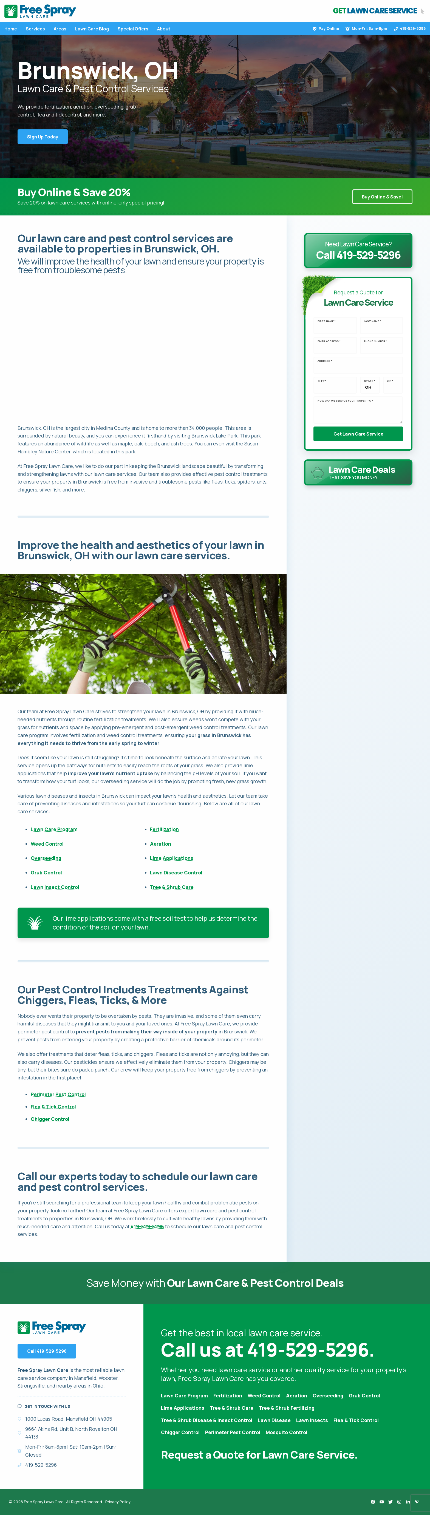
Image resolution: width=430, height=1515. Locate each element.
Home (10, 29)
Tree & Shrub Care (172, 887)
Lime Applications (171, 858)
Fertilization (164, 829)
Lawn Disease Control (176, 872)
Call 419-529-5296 (47, 1351)
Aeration (160, 843)
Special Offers (133, 29)
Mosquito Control (286, 1432)
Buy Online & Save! (382, 197)
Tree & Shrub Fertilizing (287, 1408)
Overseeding (46, 858)
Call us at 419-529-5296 (265, 1349)
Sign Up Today (42, 137)
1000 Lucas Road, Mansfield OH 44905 (68, 1418)
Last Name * (372, 321)
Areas (60, 29)
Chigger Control (50, 1119)
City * (322, 381)
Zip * (390, 381)
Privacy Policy (118, 1501)
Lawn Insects (312, 1420)
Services (35, 29)
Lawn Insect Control (55, 887)
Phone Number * (375, 341)
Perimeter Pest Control (58, 1094)
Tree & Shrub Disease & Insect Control (206, 1420)
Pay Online (326, 28)
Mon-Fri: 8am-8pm (366, 28)
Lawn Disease (274, 1420)
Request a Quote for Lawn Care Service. (259, 1454)
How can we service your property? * (345, 400)
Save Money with (215, 1282)
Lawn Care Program (54, 829)
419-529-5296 (410, 28)
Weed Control (47, 843)
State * (369, 381)
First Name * (327, 321)
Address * (325, 361)
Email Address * (329, 341)
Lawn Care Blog (92, 29)
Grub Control (46, 872)
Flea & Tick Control (53, 1106)
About (163, 29)
